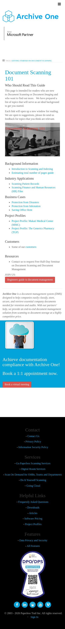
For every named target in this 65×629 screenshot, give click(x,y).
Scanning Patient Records (25, 183)
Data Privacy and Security (33, 540)
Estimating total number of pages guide (33, 172)
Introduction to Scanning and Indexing (32, 169)
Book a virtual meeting (17, 384)
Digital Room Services (33, 469)
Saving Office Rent (22, 210)
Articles (33, 513)
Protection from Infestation (26, 206)
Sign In (34, 617)
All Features (33, 546)
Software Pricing (33, 518)
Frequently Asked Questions (33, 501)
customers (31, 247)
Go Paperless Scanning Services (33, 463)
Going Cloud (33, 485)
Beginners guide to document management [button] (30, 279)
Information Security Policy (33, 447)
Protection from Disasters (25, 202)
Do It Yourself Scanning (33, 480)
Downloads (33, 507)
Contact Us (33, 436)
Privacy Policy (33, 441)
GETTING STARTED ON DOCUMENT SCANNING (31, 61)
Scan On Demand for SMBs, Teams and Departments (33, 474)
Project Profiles (33, 524)
